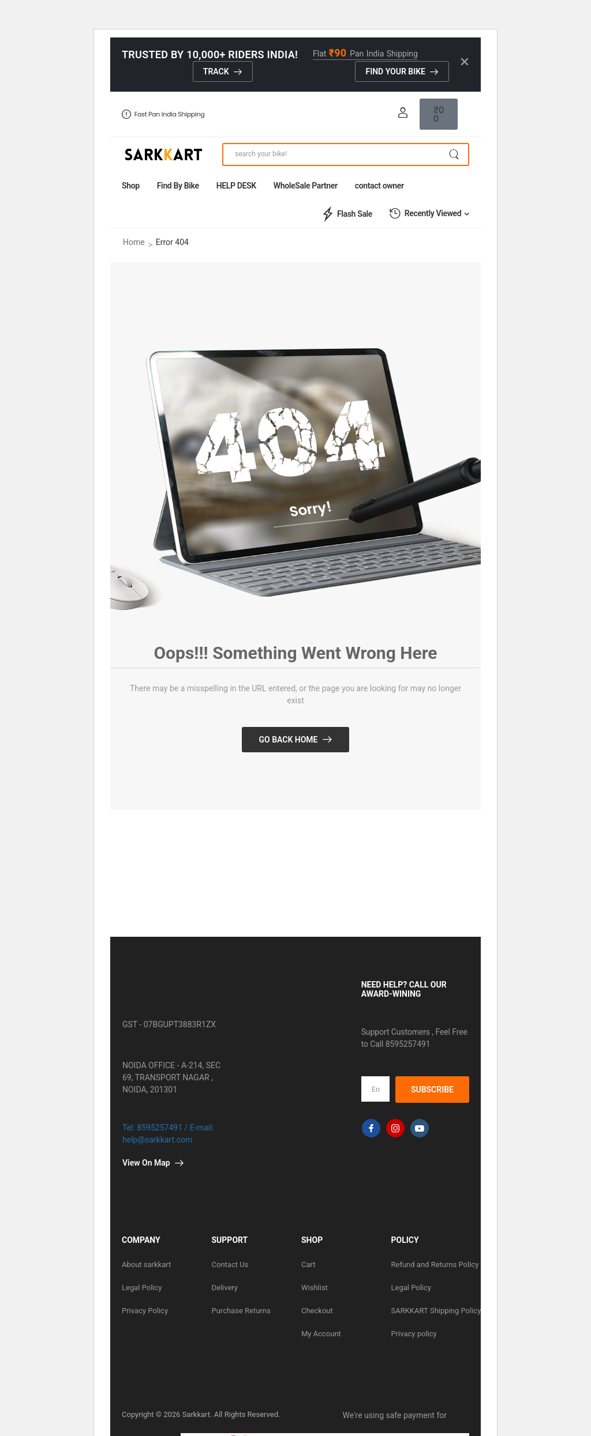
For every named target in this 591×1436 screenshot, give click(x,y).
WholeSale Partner (306, 185)
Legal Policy (142, 1287)
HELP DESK (236, 185)
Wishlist (314, 1287)
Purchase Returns (241, 1310)
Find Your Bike (395, 71)
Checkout (317, 1310)
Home (134, 242)
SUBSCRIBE (432, 1089)
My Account (321, 1333)
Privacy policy (414, 1333)
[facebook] (371, 1128)
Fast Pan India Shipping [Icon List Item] (163, 114)
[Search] (345, 154)
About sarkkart (146, 1264)
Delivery (225, 1287)
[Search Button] (454, 154)
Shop (131, 185)
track (216, 71)
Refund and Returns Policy (430, 1264)
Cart (308, 1264)
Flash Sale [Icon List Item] (346, 214)
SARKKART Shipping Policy (430, 1310)
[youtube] (419, 1128)
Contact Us (230, 1264)
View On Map (146, 1163)
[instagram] (395, 1128)
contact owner (379, 185)
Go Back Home (288, 739)
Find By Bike (178, 185)
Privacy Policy (145, 1310)
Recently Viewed (425, 214)
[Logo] (163, 154)
